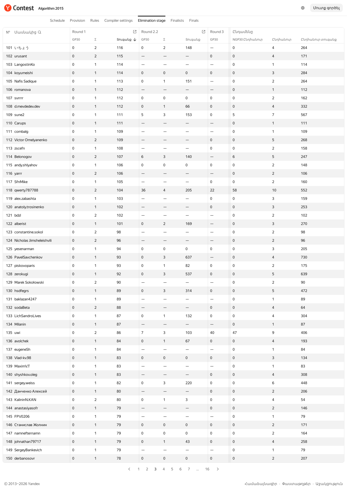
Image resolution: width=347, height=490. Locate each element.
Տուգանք (127, 39)
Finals (194, 20)
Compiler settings (118, 20)
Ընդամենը (245, 31)
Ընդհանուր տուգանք (321, 39)
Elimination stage (151, 20)
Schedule (57, 20)
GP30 (78, 39)
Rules (94, 20)
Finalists (177, 20)
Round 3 (219, 31)
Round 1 (81, 31)
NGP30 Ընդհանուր (250, 39)
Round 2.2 (152, 31)
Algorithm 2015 (51, 8)
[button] (28, 32)
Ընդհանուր (284, 39)
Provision (77, 20)
